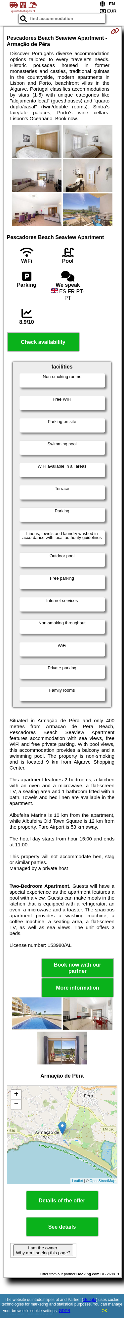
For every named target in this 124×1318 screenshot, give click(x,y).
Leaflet (77, 1181)
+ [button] (16, 1095)
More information (77, 988)
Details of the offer (62, 1200)
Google (89, 1299)
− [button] (16, 1104)
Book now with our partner (77, 968)
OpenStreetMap (102, 1181)
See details (62, 1227)
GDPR (64, 1310)
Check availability (43, 342)
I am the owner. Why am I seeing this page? (43, 1250)
